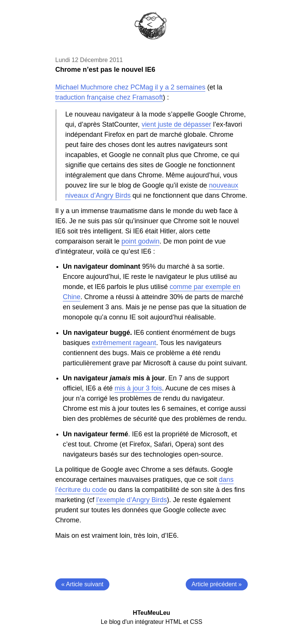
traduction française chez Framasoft (109, 97)
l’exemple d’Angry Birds (131, 500)
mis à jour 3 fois (138, 388)
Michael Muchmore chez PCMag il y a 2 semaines (130, 87)
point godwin (140, 241)
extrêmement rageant (124, 343)
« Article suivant (82, 584)
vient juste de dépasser (176, 124)
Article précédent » (217, 584)
